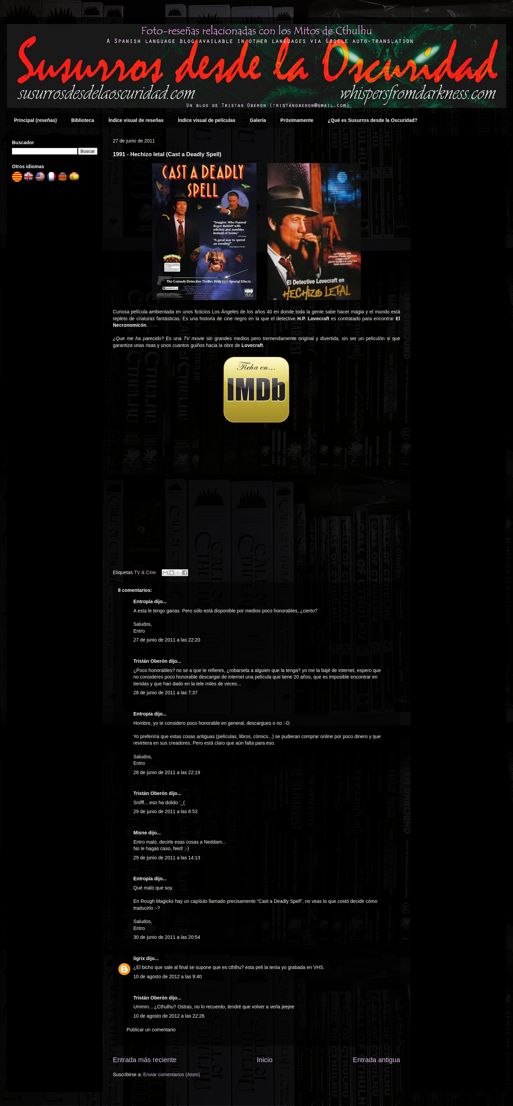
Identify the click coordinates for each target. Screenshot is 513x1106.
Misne (140, 832)
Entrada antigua (376, 1060)
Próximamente (296, 120)
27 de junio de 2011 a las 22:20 (166, 640)
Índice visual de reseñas (135, 120)
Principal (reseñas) (35, 120)
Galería (258, 120)
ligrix (139, 958)
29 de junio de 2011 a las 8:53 (165, 811)
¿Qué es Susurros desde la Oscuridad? (372, 120)
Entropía (143, 601)
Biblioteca (82, 120)
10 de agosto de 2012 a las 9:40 (167, 976)
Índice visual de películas (206, 120)
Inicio (265, 1060)
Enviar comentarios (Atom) (171, 1074)
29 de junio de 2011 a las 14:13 (166, 857)
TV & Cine (145, 572)
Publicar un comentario (151, 1029)
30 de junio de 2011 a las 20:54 (166, 937)
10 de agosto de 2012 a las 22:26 (169, 1016)
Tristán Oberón (150, 661)
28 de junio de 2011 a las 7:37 (165, 692)
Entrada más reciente (144, 1060)
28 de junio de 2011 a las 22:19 (166, 772)
